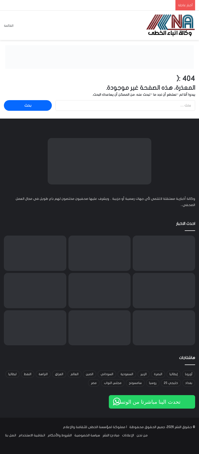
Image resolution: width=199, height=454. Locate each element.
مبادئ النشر (111, 435)
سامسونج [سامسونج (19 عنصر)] (135, 382)
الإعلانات (128, 435)
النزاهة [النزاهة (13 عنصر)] (43, 374)
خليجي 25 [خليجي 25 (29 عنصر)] (171, 382)
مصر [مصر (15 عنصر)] (94, 382)
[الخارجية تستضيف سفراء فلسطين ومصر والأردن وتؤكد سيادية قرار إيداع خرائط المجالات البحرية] (99, 253)
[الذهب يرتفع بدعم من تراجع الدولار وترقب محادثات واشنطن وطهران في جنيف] (35, 328)
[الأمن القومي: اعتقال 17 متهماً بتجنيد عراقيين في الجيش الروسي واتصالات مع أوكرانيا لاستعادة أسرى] (164, 290)
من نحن (142, 435)
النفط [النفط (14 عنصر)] (27, 374)
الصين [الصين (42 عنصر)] (89, 374)
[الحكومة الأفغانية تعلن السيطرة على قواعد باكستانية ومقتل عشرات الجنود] (164, 253)
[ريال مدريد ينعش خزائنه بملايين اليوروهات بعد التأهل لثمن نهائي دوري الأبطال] (99, 290)
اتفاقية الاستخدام (32, 435)
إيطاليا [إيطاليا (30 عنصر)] (173, 374)
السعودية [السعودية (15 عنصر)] (126, 374)
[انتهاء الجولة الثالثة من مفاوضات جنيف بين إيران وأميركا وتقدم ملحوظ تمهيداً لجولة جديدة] (35, 253)
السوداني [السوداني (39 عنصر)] (107, 374)
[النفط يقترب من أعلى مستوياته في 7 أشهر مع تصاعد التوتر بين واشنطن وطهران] (99, 328)
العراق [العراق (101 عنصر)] (59, 374)
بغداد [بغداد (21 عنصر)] (188, 382)
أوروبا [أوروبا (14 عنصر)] (188, 374)
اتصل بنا (10, 435)
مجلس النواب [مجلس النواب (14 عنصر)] (113, 382)
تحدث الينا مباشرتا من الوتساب (147, 402)
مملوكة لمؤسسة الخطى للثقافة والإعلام (94, 427)
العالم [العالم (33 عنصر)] (74, 374)
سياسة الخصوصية (87, 435)
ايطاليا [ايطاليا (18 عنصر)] (12, 374)
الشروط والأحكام (60, 435)
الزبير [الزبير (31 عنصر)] (143, 374)
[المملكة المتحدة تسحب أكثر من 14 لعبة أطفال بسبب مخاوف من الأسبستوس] (35, 290)
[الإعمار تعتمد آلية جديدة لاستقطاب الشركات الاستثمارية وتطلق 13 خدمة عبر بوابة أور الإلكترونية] (164, 328)
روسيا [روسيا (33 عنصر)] (153, 382)
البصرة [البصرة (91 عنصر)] (158, 374)
